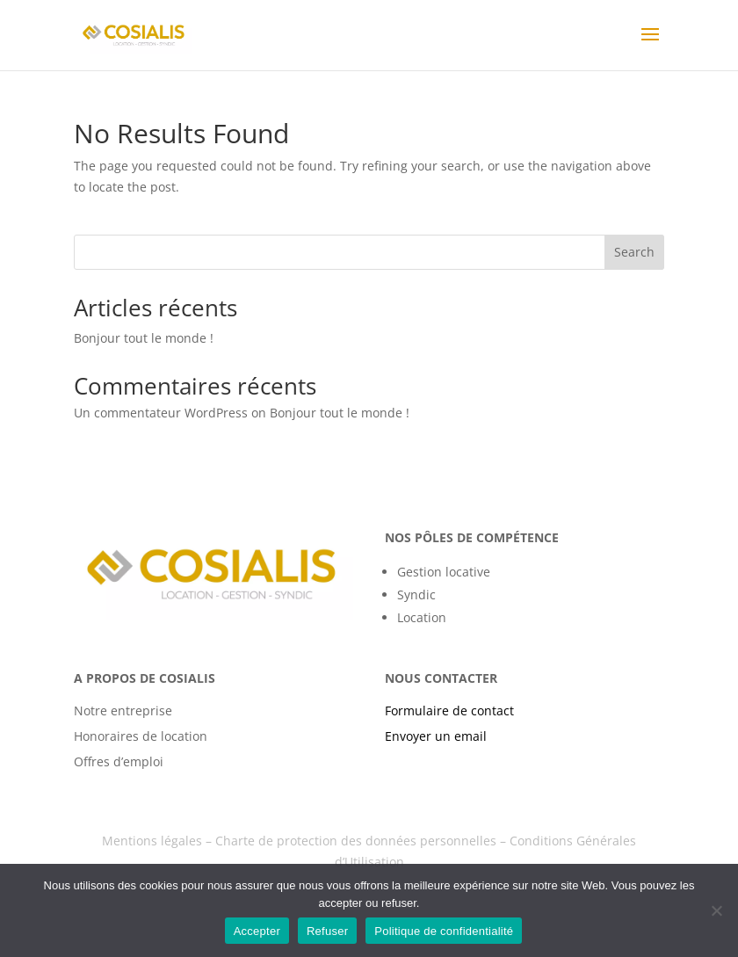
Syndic (416, 594)
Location (421, 617)
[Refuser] (716, 910)
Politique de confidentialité (443, 931)
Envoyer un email (436, 736)
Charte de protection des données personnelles (355, 840)
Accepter (257, 931)
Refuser (327, 931)
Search (634, 251)
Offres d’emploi (118, 761)
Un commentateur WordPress (161, 412)
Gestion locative (443, 571)
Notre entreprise (123, 710)
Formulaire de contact (449, 710)
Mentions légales (152, 840)
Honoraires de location (140, 736)
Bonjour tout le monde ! (143, 338)
